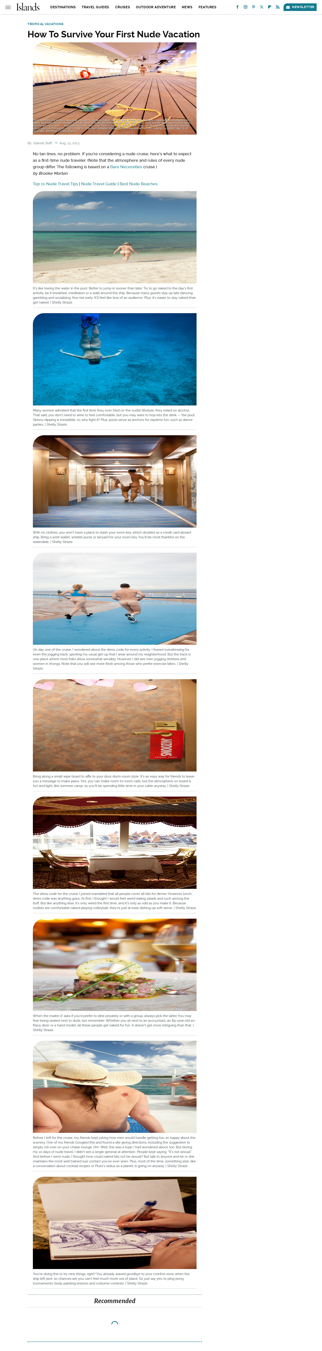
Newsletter (300, 7)
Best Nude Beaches (138, 183)
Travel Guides (95, 7)
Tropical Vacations (46, 24)
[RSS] (277, 8)
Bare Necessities (126, 166)
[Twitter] (261, 8)
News (187, 7)
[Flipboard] (269, 8)
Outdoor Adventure (156, 7)
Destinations (63, 7)
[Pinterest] (253, 8)
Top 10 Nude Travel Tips (55, 183)
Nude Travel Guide (99, 183)
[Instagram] (245, 8)
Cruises (122, 7)
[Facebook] (237, 8)
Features (207, 7)
